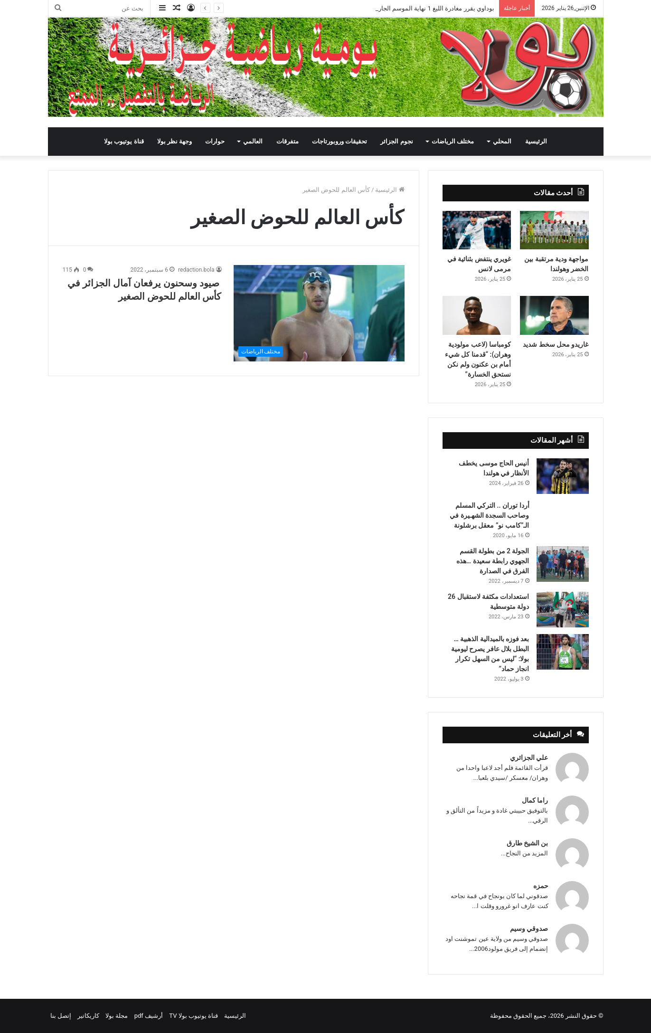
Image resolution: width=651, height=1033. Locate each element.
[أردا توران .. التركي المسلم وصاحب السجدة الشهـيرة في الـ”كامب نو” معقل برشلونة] (563, 514)
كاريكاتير (88, 1015)
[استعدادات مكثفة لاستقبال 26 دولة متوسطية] (563, 609)
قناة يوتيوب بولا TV (193, 1015)
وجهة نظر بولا (174, 141)
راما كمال (535, 800)
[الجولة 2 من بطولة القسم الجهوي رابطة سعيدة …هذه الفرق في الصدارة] (563, 564)
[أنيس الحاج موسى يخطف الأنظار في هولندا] (563, 476)
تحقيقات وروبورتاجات (339, 141)
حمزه (540, 886)
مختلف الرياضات (453, 141)
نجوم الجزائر (396, 141)
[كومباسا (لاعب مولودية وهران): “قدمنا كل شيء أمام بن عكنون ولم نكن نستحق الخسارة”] (477, 315)
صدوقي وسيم (529, 928)
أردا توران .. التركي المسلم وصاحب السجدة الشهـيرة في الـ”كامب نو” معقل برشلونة (489, 515)
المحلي (502, 141)
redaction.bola (196, 269)
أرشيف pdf (148, 1015)
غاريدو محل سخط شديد (555, 344)
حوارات (215, 141)
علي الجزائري (529, 757)
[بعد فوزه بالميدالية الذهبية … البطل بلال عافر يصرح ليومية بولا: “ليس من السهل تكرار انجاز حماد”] (563, 652)
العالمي (253, 141)
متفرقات (287, 141)
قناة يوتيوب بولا (123, 141)
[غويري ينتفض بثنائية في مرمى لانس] (477, 230)
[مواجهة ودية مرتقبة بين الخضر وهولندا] (554, 230)
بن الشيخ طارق (527, 843)
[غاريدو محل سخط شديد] (554, 315)
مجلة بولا (116, 1015)
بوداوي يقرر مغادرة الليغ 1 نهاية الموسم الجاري (433, 8)
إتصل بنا (60, 1015)
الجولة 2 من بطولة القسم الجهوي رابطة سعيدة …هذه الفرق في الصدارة (492, 561)
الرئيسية (536, 141)
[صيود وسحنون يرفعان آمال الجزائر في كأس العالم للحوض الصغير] (319, 313)
